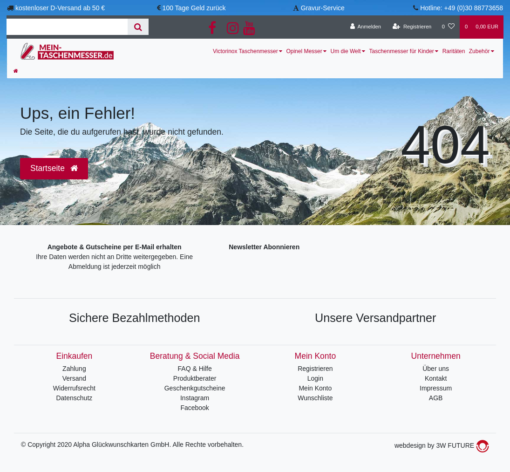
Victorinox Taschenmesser (245, 51)
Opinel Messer (304, 51)
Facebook (194, 407)
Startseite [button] (54, 168)
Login (315, 378)
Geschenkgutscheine (194, 388)
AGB (436, 398)
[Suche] (138, 27)
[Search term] (67, 27)
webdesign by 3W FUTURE (441, 445)
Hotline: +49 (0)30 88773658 (461, 8)
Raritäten (453, 51)
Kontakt (436, 378)
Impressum (436, 388)
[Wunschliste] (448, 27)
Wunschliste (315, 398)
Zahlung (74, 368)
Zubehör (479, 51)
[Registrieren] (412, 27)
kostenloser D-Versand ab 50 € (60, 8)
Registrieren (315, 368)
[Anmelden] (365, 27)
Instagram (194, 398)
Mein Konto (315, 388)
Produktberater (195, 378)
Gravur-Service (323, 8)
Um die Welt (346, 51)
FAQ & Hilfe (195, 368)
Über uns (435, 368)
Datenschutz (74, 398)
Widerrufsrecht (74, 388)
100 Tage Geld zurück (194, 8)
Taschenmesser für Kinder (401, 51)
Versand (74, 378)
